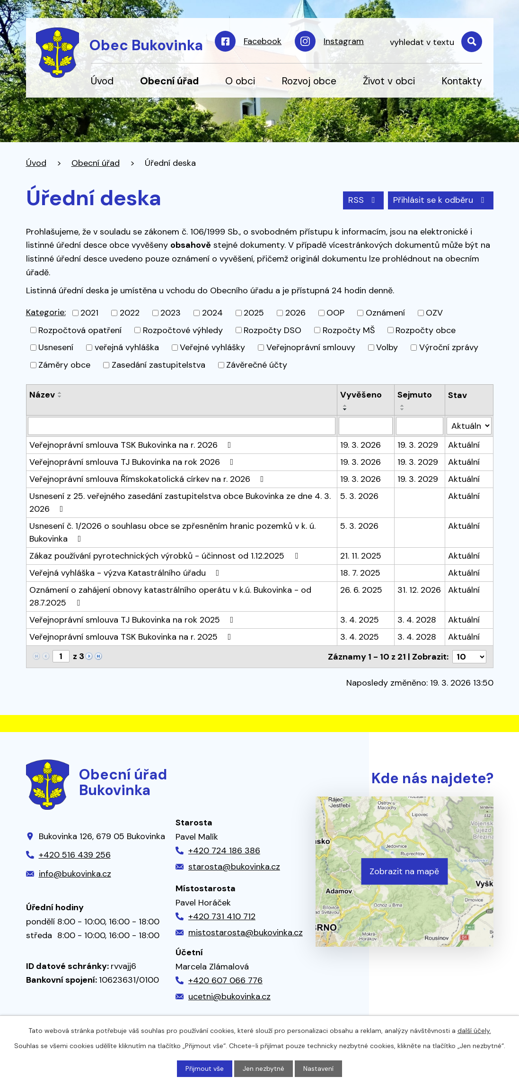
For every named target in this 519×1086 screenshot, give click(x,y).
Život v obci (389, 80)
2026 (295, 312)
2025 (254, 312)
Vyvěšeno (361, 394)
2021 (89, 312)
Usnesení (55, 347)
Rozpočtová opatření (80, 329)
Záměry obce (64, 365)
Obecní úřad (169, 80)
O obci (240, 80)
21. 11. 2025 (360, 555)
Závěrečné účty (256, 365)
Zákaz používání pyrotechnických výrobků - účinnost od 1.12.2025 (165, 555)
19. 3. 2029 (417, 445)
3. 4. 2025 (359, 619)
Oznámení (385, 312)
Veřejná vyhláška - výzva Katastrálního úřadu (126, 573)
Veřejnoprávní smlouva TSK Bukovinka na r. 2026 (132, 445)
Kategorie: (46, 312)
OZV (434, 312)
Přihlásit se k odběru (440, 200)
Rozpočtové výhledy (183, 329)
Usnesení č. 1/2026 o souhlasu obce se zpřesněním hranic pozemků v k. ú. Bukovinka (172, 532)
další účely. (474, 1030)
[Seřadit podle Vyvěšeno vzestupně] (345, 405)
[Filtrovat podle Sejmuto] (419, 426)
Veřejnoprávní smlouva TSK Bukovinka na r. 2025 (132, 637)
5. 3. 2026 (359, 496)
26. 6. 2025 (361, 590)
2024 (212, 312)
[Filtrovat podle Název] (181, 426)
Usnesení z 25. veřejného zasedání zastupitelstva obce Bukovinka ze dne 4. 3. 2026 (180, 502)
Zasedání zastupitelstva (158, 365)
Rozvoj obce (308, 80)
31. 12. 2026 (419, 590)
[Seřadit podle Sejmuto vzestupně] (402, 405)
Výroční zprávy (448, 347)
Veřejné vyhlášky (212, 347)
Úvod (102, 80)
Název (42, 394)
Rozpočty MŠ (349, 329)
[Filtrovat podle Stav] (469, 425)
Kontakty (461, 80)
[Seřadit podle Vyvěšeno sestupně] (345, 409)
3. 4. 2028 (416, 619)
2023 (170, 312)
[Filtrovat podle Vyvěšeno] (366, 426)
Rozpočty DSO (272, 329)
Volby (387, 347)
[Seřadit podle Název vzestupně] (60, 393)
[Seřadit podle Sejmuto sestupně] (402, 409)
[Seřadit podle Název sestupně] (60, 396)
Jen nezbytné (263, 1068)
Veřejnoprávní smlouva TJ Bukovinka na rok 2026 (133, 462)
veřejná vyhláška (127, 347)
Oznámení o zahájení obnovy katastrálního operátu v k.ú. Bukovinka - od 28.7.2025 (170, 596)
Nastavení (318, 1068)
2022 (130, 312)
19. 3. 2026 (360, 445)
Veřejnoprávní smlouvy (310, 347)
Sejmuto (414, 394)
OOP (335, 312)
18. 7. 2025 (360, 573)
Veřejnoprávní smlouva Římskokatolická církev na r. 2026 (148, 479)
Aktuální (464, 445)
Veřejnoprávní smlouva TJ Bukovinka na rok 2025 (133, 619)
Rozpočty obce (426, 329)
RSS (363, 200)
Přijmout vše (204, 1068)
